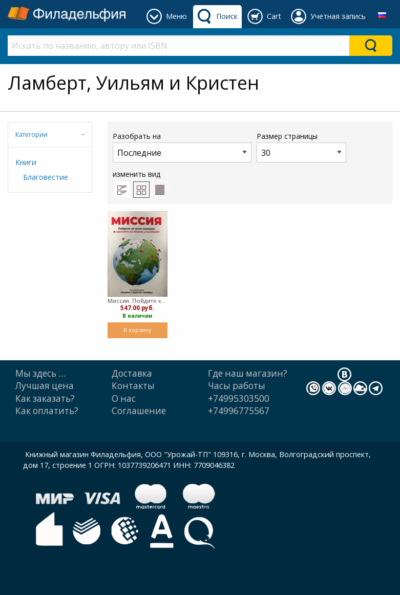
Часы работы (236, 386)
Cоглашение (139, 411)
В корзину (137, 330)
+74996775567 (238, 411)
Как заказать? (45, 398)
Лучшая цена (44, 386)
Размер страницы (301, 146)
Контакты (133, 386)
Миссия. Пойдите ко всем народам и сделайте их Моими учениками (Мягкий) (137, 300)
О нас (124, 398)
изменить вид (140, 183)
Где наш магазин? (247, 373)
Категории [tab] (31, 134)
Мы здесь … (40, 373)
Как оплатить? (46, 411)
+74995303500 (238, 398)
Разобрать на (182, 146)
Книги (25, 162)
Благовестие (45, 177)
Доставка (132, 373)
